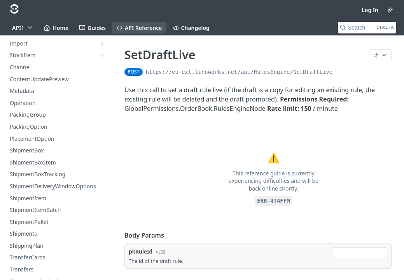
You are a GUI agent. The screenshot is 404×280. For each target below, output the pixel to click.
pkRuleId (140, 251)
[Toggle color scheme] (390, 10)
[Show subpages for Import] (102, 43)
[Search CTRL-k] (367, 27)
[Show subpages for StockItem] (102, 55)
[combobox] (360, 253)
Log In (370, 10)
